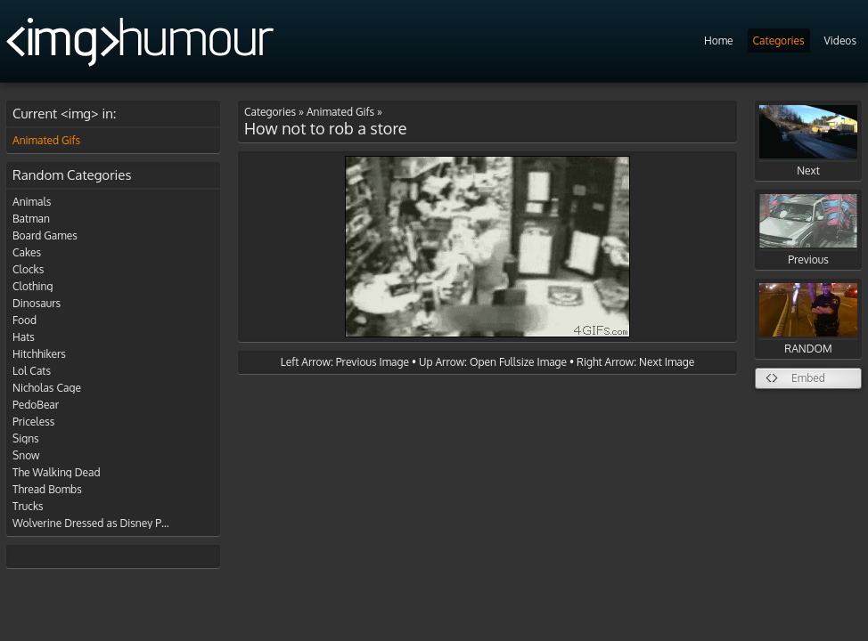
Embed (808, 378)
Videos (840, 40)
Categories (779, 40)
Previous (808, 230)
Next (808, 141)
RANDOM (808, 319)
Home (718, 40)
